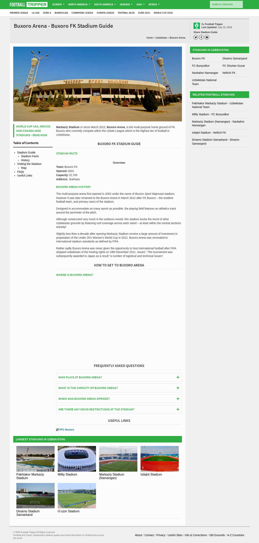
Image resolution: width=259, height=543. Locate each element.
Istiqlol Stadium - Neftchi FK (209, 132)
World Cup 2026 (163, 13)
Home (149, 37)
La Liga (35, 13)
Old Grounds (217, 535)
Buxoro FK (198, 58)
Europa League (105, 13)
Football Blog (126, 13)
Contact (149, 535)
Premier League (19, 13)
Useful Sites (175, 535)
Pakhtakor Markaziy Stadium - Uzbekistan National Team (217, 105)
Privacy (160, 535)
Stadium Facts (30, 156)
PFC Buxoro (65, 429)
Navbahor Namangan (205, 72)
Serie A (47, 13)
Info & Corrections (196, 535)
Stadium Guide (26, 152)
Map (23, 167)
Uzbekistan (161, 37)
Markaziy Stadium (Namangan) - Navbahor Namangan (218, 123)
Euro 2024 (144, 13)
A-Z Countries (235, 535)
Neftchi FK (229, 72)
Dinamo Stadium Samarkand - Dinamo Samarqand (215, 141)
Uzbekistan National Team (204, 82)
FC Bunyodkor (201, 65)
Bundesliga (61, 13)
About (138, 535)
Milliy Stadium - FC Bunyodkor (210, 114)
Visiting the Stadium (29, 163)
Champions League (82, 13)
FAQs (20, 171)
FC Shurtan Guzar (234, 65)
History (25, 160)
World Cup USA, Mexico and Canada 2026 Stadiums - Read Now (33, 130)
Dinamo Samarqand (235, 58)
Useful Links (24, 175)
